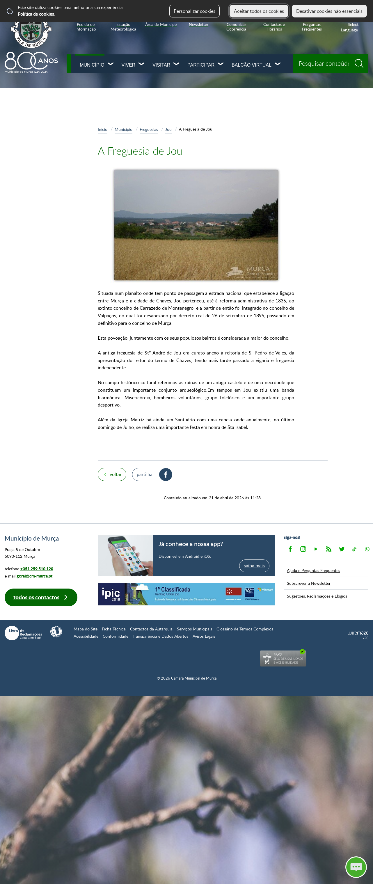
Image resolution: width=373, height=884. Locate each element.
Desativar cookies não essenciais (329, 11)
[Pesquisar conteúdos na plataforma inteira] (361, 61)
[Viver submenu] (141, 64)
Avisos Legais (204, 636)
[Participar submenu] (220, 64)
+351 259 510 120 (36, 569)
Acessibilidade (86, 636)
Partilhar (145, 474)
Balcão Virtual (251, 65)
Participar (200, 65)
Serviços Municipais (194, 629)
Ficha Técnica (114, 629)
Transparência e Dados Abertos (160, 636)
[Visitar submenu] (176, 64)
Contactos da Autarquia (151, 629)
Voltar (116, 474)
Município (92, 65)
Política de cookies (36, 14)
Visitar (161, 65)
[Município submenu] (110, 64)
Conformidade (115, 636)
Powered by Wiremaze (358, 635)
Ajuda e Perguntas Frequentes (313, 570)
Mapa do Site (85, 629)
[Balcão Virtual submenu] (277, 64)
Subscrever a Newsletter (309, 583)
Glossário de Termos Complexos (244, 629)
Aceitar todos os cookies (259, 11)
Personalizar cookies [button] (194, 11)
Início (102, 129)
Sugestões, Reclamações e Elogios (317, 596)
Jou (168, 129)
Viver (128, 65)
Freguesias (149, 129)
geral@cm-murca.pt (34, 576)
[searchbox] (330, 63)
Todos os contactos (36, 597)
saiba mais (254, 565)
